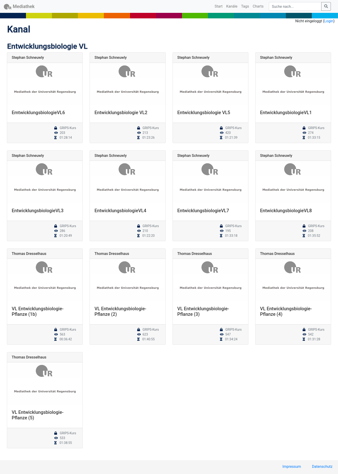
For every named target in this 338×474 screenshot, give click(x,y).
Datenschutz (322, 466)
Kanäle (232, 6)
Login (328, 21)
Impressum (291, 466)
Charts (258, 6)
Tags (245, 6)
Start (219, 5)
